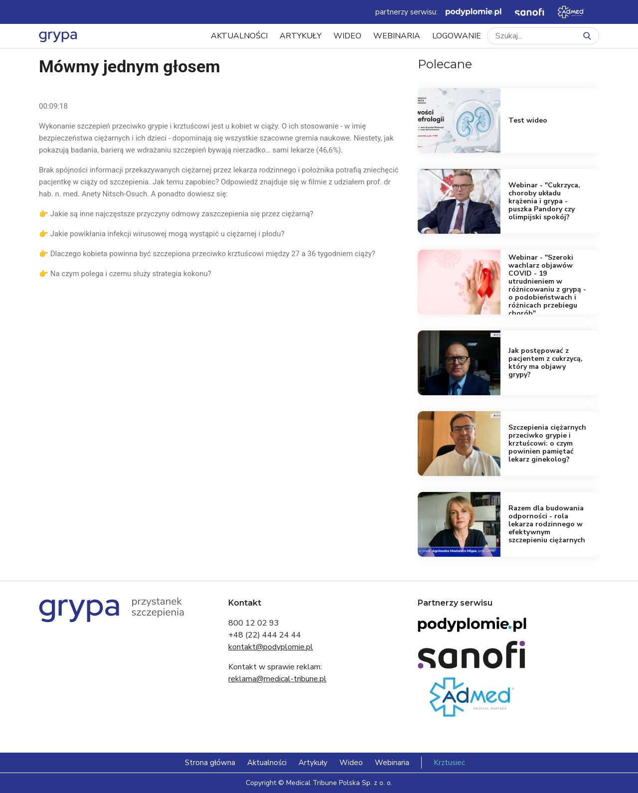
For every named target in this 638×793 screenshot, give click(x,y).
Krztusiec (449, 763)
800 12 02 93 (253, 623)
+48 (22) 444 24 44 (264, 635)
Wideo (347, 35)
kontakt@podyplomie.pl (270, 646)
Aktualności (239, 35)
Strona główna (210, 763)
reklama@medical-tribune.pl (277, 678)
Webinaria (396, 35)
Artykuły (300, 35)
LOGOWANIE (456, 35)
